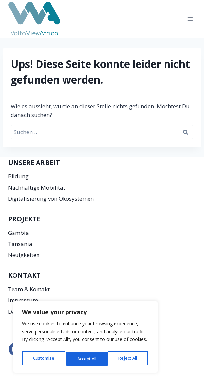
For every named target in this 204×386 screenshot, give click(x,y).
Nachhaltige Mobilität (36, 187)
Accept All (129, 359)
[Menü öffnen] (190, 19)
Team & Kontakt (29, 289)
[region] (85, 338)
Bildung (18, 176)
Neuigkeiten (23, 255)
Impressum (23, 300)
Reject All (86, 359)
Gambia (18, 232)
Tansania (20, 244)
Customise (43, 359)
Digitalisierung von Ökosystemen (51, 198)
